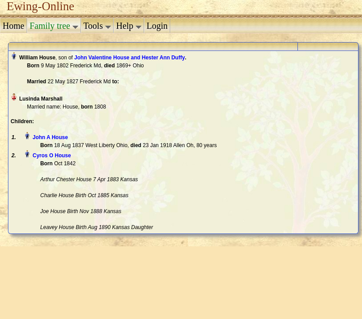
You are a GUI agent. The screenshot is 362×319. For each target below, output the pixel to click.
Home (13, 26)
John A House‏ (50, 137)
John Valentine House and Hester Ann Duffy (129, 57)
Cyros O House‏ (52, 155)
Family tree (54, 26)
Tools (97, 26)
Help (128, 26)
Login (157, 26)
